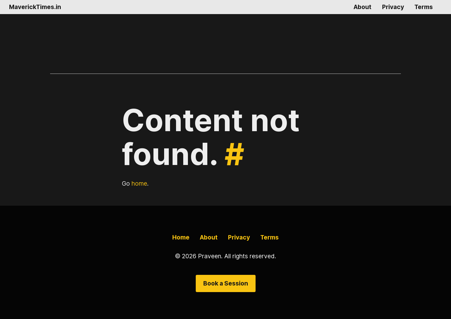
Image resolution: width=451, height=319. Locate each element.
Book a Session (225, 283)
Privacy (393, 7)
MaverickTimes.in (35, 7)
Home (180, 237)
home (139, 183)
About (362, 7)
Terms (423, 7)
